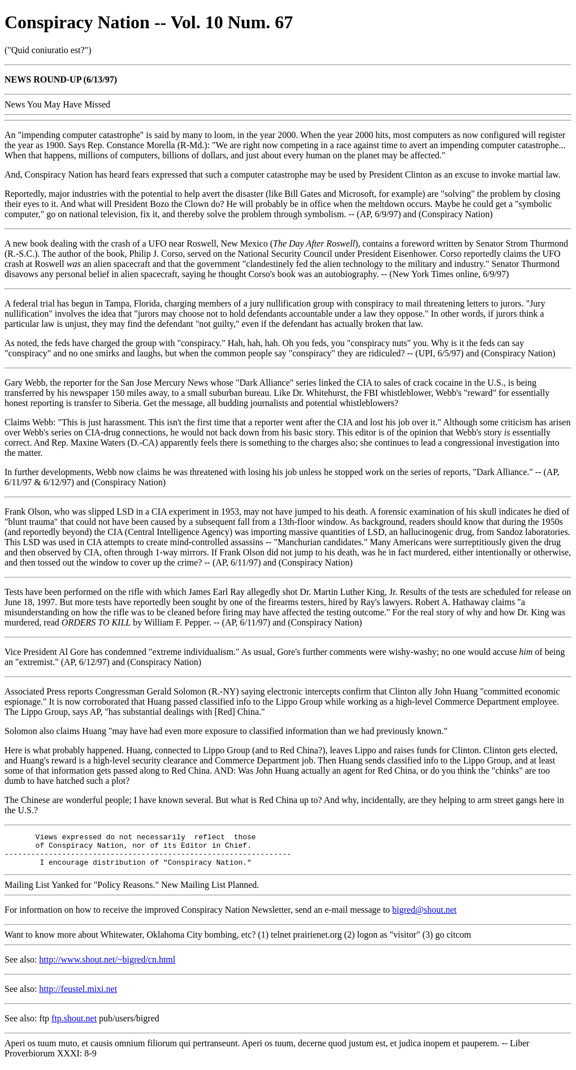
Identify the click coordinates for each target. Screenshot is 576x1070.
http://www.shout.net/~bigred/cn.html (107, 966)
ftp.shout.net (74, 1025)
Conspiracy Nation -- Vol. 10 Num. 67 (149, 22)
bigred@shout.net (424, 916)
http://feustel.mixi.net (78, 995)
